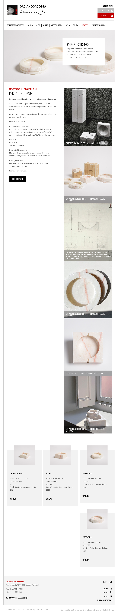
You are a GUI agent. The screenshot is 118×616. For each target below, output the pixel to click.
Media (68, 25)
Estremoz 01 (87, 473)
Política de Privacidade (26, 609)
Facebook (107, 588)
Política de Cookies (41, 609)
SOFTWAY (111, 610)
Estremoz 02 (87, 537)
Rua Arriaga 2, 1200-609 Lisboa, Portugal (22, 585)
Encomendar (17, 179)
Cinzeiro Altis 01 (16, 473)
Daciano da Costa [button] (34, 25)
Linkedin (107, 592)
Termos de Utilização (10, 609)
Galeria (75, 25)
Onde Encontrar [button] (56, 25)
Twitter (107, 596)
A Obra (45, 25)
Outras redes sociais (104, 600)
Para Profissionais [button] (98, 25)
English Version (108, 6)
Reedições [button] (85, 25)
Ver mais (13, 499)
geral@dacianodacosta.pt (17, 597)
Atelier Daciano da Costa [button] (15, 25)
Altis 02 (49, 473)
